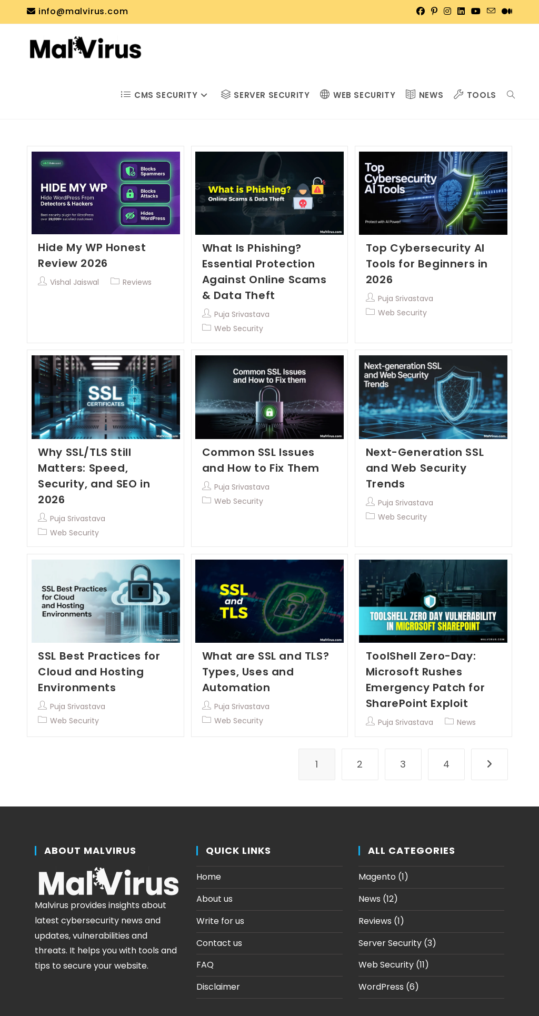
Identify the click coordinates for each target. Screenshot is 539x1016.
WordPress (381, 987)
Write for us (220, 921)
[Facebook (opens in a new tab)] (420, 11)
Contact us (219, 943)
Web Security (238, 328)
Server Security (390, 943)
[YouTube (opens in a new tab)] (476, 11)
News (466, 722)
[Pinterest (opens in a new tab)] (434, 11)
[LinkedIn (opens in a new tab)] (461, 11)
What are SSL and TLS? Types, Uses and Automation (266, 672)
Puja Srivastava (242, 314)
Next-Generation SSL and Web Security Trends (425, 468)
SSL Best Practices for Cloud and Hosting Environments (99, 672)
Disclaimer (218, 987)
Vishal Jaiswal (74, 282)
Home (208, 877)
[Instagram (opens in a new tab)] (447, 11)
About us (214, 899)
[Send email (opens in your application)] (491, 11)
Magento (377, 877)
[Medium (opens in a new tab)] (505, 11)
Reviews (137, 282)
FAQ (205, 965)
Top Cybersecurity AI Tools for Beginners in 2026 (427, 264)
